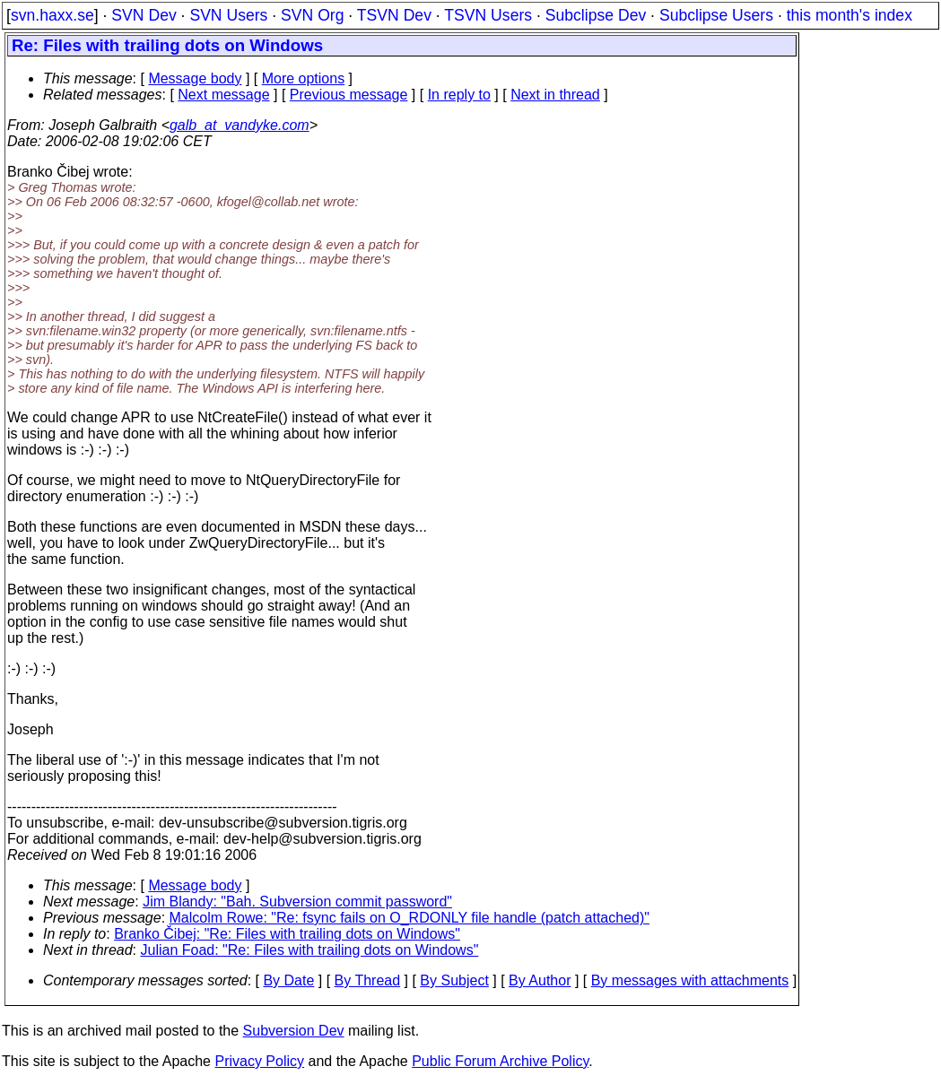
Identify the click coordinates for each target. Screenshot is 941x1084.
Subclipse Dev (595, 15)
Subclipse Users (716, 15)
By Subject (454, 980)
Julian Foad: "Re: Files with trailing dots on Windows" (310, 950)
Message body (194, 78)
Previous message (349, 94)
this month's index (849, 15)
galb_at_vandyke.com (239, 125)
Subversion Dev (293, 1030)
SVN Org (312, 15)
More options (303, 78)
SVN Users (228, 15)
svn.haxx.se (52, 15)
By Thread (368, 980)
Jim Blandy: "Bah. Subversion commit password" (297, 901)
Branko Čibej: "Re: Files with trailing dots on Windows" (287, 933)
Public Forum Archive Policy (500, 1061)
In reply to (459, 94)
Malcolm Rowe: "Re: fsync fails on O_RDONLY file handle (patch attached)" (409, 917)
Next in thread (555, 94)
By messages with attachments (690, 980)
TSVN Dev (394, 15)
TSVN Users (488, 15)
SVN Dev (143, 15)
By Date (288, 980)
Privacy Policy (259, 1061)
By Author (540, 980)
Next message (223, 94)
